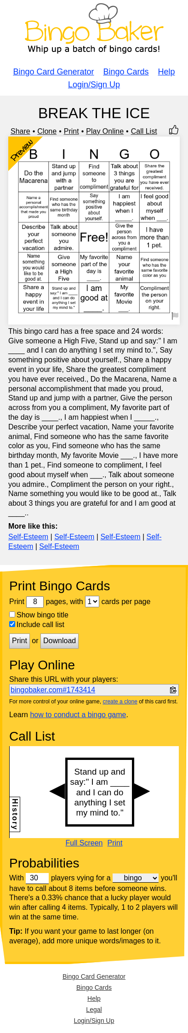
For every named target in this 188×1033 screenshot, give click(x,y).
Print (71, 131)
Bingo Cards (126, 71)
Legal (94, 1009)
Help (166, 71)
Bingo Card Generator (53, 71)
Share (20, 131)
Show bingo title (38, 615)
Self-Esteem (28, 537)
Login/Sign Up (94, 84)
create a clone (120, 701)
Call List (144, 131)
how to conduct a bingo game (78, 715)
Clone (47, 131)
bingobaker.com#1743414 (53, 690)
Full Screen (84, 843)
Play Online (105, 131)
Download (59, 641)
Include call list (36, 624)
